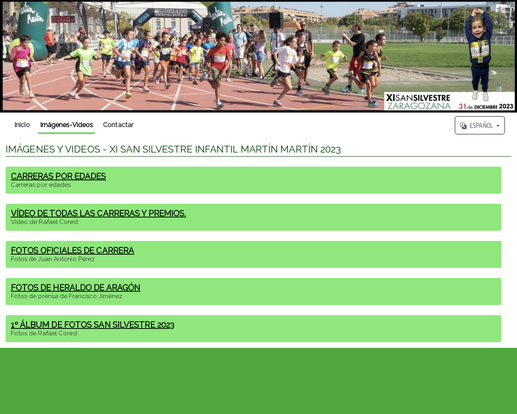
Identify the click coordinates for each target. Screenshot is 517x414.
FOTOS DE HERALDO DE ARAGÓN (76, 288)
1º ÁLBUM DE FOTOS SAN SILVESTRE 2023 (92, 325)
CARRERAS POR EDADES (58, 176)
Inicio (22, 125)
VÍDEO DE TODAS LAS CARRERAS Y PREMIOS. (98, 213)
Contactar (118, 125)
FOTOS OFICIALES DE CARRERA (73, 250)
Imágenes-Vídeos (66, 125)
